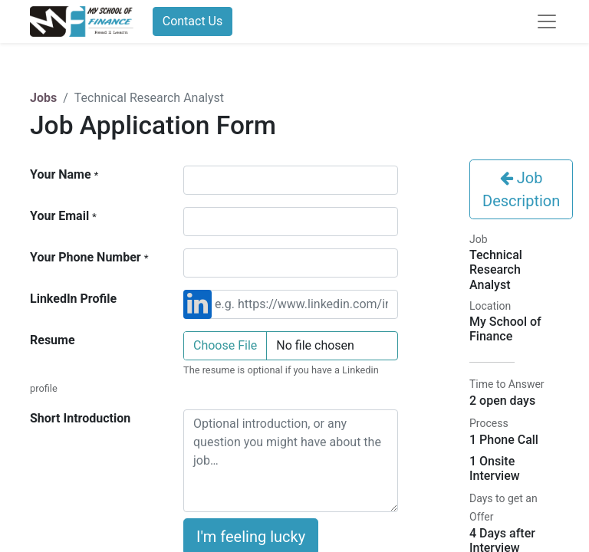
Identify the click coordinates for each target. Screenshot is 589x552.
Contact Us (193, 21)
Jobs (43, 97)
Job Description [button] (521, 189)
